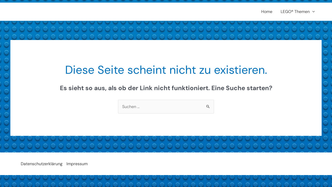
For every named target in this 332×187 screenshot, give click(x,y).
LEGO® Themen (298, 12)
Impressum (77, 163)
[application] (312, 12)
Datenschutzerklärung (42, 163)
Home (266, 11)
